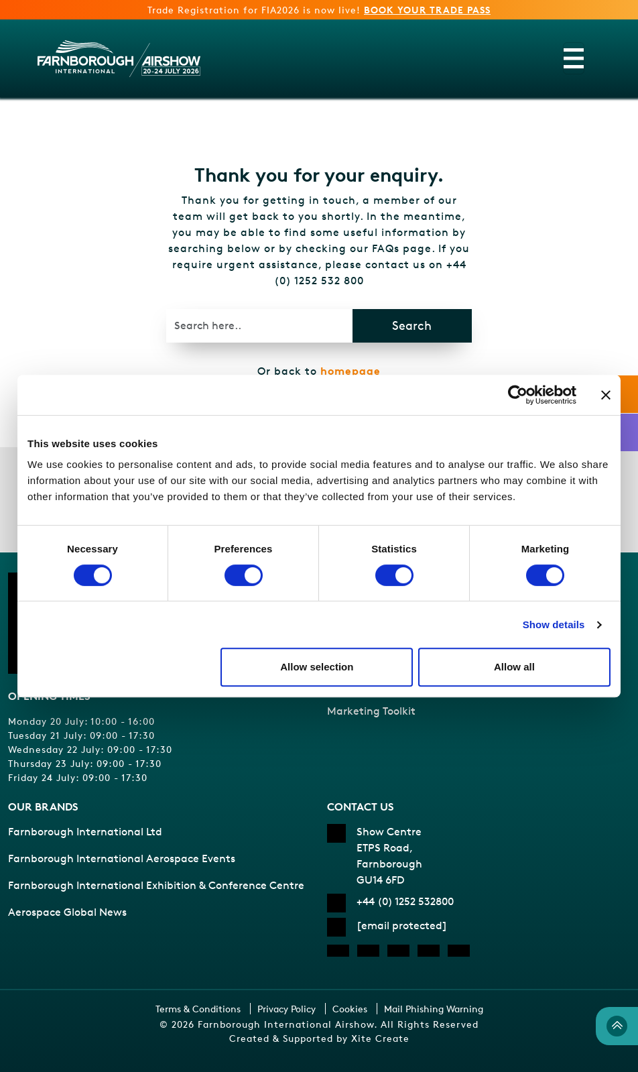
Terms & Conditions (198, 1008)
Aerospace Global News (67, 912)
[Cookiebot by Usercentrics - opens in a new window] (517, 395)
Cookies (349, 1008)
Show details (554, 624)
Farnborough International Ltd (85, 831)
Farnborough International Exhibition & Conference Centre (156, 885)
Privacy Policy (286, 1008)
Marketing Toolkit (371, 711)
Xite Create (380, 1038)
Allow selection (316, 666)
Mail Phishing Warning (433, 1008)
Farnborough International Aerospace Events (121, 858)
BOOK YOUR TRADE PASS (427, 9)
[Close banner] (606, 395)
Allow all (514, 666)
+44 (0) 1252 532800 (405, 901)
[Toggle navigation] (573, 58)
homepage (350, 370)
